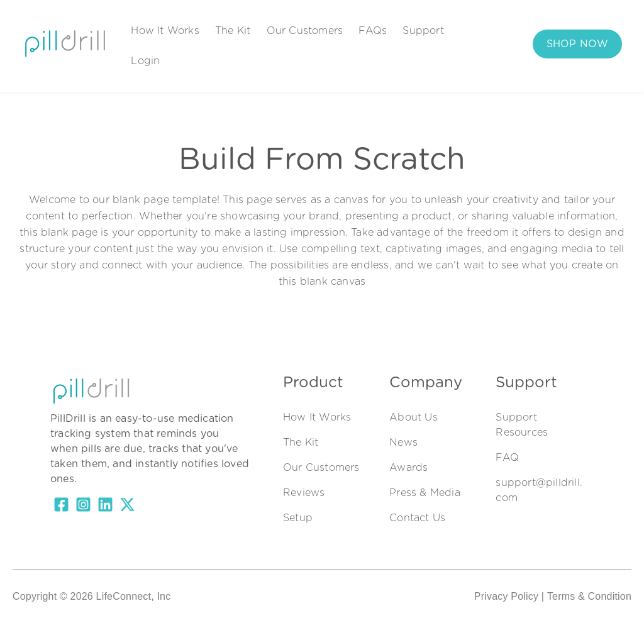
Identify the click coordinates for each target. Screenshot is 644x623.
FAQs (372, 31)
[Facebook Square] (61, 507)
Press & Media (424, 493)
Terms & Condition (589, 596)
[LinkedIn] (105, 507)
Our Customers (305, 31)
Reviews (304, 493)
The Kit (232, 31)
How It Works (165, 31)
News (403, 443)
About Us (413, 417)
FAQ (507, 458)
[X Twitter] (127, 507)
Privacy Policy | (509, 596)
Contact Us (417, 518)
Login (145, 61)
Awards (408, 468)
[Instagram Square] (83, 507)
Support (422, 31)
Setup (298, 518)
